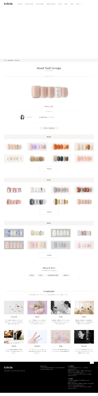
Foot (40, 275)
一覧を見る (49, 168)
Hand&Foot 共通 (53, 275)
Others (66, 275)
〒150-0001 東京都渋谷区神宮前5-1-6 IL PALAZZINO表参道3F (52, 368)
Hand (31, 275)
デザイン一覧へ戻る (49, 128)
